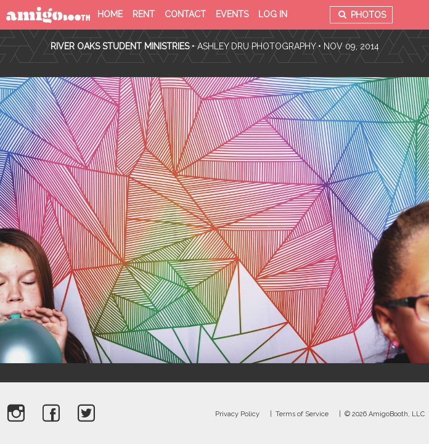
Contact (185, 14)
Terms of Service (302, 414)
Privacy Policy (237, 414)
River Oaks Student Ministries (121, 46)
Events (232, 14)
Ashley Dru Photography (256, 46)
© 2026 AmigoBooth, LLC (385, 414)
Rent (144, 14)
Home (110, 14)
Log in (272, 14)
